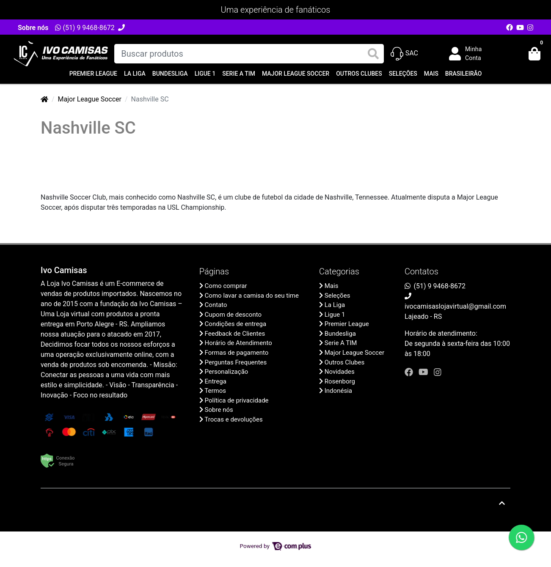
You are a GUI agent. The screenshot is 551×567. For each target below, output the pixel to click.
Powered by (275, 545)
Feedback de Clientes (235, 333)
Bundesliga (170, 73)
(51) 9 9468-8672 (84, 28)
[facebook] (410, 372)
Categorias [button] (339, 271)
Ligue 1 (205, 73)
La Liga (135, 73)
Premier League (93, 73)
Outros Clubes (359, 73)
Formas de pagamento (237, 352)
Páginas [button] (214, 271)
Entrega (215, 381)
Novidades (340, 371)
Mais (431, 73)
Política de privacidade (237, 400)
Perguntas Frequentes (236, 362)
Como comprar (226, 286)
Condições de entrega (236, 324)
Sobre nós (33, 28)
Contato (216, 305)
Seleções (403, 73)
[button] (471, 53)
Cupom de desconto (233, 314)
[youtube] (424, 372)
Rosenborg (340, 381)
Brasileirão (463, 73)
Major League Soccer (295, 73)
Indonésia (338, 390)
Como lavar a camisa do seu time (252, 295)
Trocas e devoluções (233, 419)
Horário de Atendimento (238, 343)
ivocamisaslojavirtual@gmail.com (455, 306)
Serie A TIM (238, 73)
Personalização (226, 371)
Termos (215, 390)
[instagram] (437, 372)
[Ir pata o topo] (501, 503)
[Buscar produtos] (248, 53)
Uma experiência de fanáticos (276, 10)
